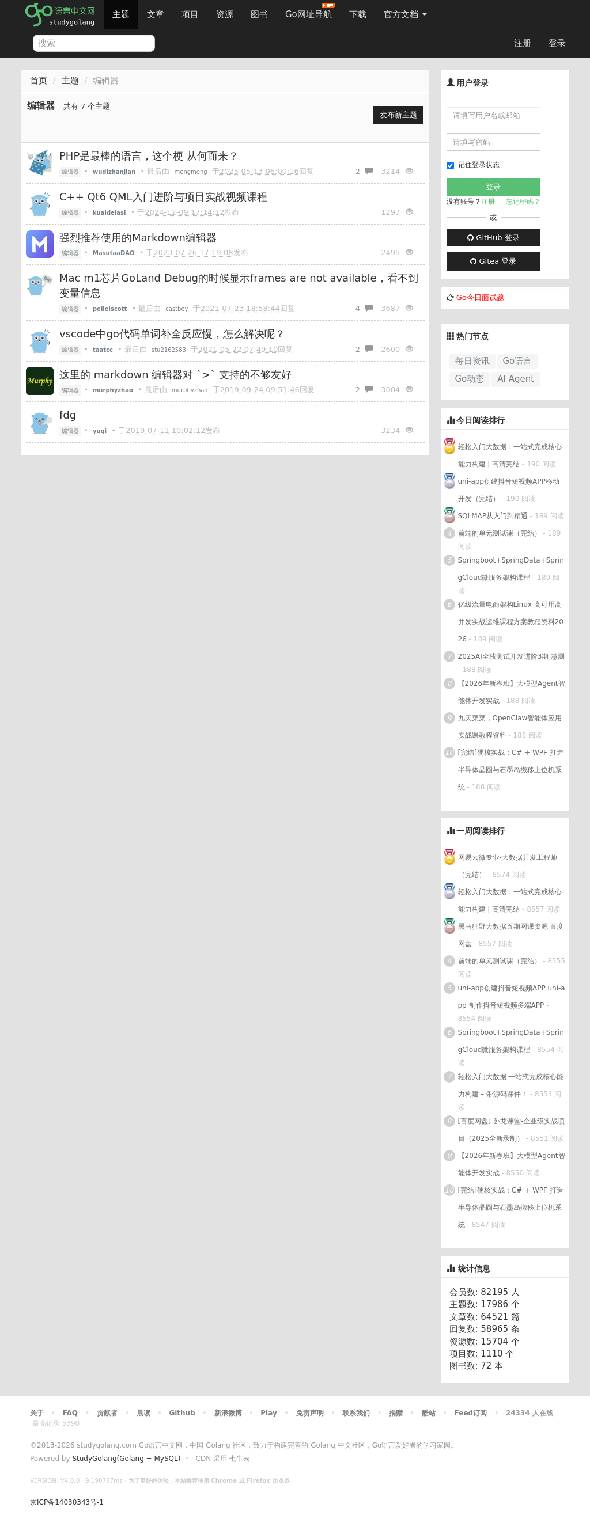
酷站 (429, 1413)
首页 (38, 80)
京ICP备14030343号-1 (67, 1502)
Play (268, 1413)
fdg (67, 415)
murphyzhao (190, 390)
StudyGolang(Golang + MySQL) (126, 1459)
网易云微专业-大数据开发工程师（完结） (507, 866)
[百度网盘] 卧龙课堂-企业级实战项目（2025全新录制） (511, 1129)
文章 (155, 14)
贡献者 (107, 1413)
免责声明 (310, 1413)
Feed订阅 (471, 1413)
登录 (557, 43)
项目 (190, 14)
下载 (357, 14)
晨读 (143, 1413)
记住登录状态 (473, 165)
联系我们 (356, 1413)
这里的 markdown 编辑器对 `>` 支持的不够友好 (175, 375)
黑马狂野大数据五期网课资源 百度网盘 (511, 935)
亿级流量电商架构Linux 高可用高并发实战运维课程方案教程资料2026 (510, 622)
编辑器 (70, 172)
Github (182, 1413)
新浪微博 (228, 1413)
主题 (121, 14)
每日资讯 (472, 361)
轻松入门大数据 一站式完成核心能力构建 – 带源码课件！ (511, 1085)
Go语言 (517, 361)
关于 (37, 1413)
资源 (224, 14)
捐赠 (396, 1413)
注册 (522, 43)
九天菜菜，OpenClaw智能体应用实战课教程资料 (510, 726)
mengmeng (191, 172)
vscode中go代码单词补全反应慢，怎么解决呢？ (172, 334)
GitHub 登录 (493, 237)
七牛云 (239, 1459)
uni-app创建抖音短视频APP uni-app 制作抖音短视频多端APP (511, 996)
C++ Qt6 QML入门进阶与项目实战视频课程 (163, 197)
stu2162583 (169, 350)
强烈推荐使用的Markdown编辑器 (138, 237)
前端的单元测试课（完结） (499, 533)
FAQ (70, 1413)
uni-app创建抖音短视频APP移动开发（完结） (508, 490)
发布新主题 (398, 115)
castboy (176, 309)
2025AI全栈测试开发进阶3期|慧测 (511, 656)
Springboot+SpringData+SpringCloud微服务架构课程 (511, 569)
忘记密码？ (523, 202)
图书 (259, 14)
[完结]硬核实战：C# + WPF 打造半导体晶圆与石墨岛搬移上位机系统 (510, 770)
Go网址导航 (310, 11)
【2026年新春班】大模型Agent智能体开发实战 (511, 692)
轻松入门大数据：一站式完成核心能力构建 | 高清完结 (510, 455)
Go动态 (470, 379)
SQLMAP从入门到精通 (493, 516)
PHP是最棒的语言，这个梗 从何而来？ (149, 156)
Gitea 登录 (493, 261)
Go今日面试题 (480, 297)
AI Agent (515, 379)
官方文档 (405, 14)
